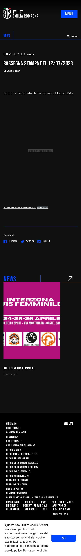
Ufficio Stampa (13, 450)
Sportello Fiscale (62, 502)
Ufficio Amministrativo (18, 476)
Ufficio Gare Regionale (18, 471)
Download (42, 207)
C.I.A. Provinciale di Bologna (20, 445)
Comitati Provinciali (16, 493)
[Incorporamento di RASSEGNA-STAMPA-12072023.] (40, 151)
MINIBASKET (30, 509)
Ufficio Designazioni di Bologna (22, 467)
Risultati (69, 424)
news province (60, 513)
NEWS (6, 36)
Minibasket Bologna (16, 484)
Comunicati (12, 502)
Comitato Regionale (16, 432)
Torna (72, 36)
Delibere (29, 502)
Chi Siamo (11, 424)
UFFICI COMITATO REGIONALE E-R (21, 454)
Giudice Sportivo (14, 489)
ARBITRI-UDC (59, 505)
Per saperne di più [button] (35, 550)
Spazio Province (61, 509)
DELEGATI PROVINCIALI (35, 505)
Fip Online (12, 505)
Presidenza (12, 437)
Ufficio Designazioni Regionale (22, 463)
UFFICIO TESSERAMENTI (17, 458)
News (43, 502)
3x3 (45, 509)
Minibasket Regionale (17, 480)
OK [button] (64, 538)
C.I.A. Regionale (14, 441)
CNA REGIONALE (13, 428)
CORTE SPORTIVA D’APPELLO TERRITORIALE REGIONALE (32, 497)
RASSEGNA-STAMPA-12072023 (19, 207)
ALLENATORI (12, 509)
